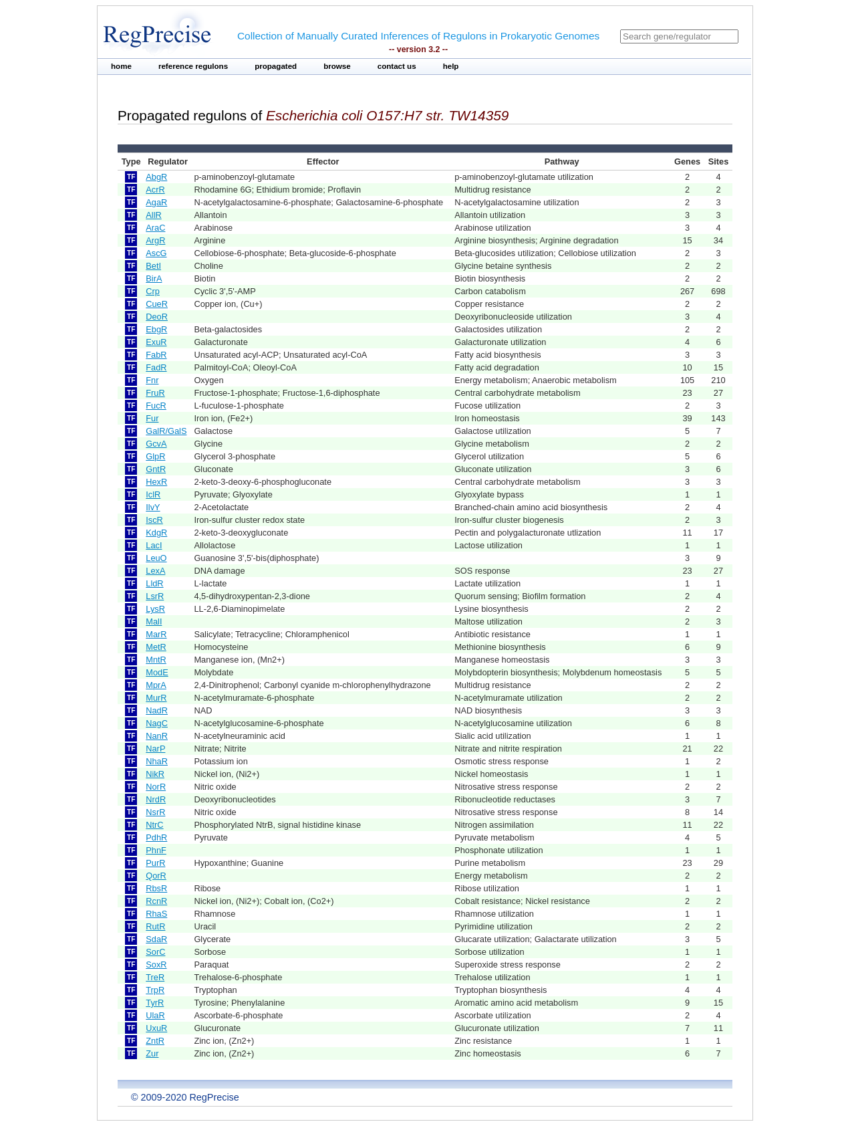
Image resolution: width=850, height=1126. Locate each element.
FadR (156, 367)
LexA (155, 571)
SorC (155, 952)
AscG (156, 253)
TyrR (155, 1003)
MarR (156, 634)
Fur (152, 418)
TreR (155, 977)
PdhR (156, 837)
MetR (156, 647)
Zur (152, 1053)
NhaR (157, 761)
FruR (155, 393)
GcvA (156, 444)
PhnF (156, 850)
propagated (276, 66)
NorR (156, 787)
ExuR (156, 342)
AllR (153, 215)
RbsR (156, 888)
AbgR (156, 177)
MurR (156, 698)
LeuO (156, 558)
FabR (156, 355)
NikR (155, 774)
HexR (156, 482)
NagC (157, 723)
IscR (154, 520)
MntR (156, 660)
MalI (154, 621)
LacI (154, 545)
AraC (155, 228)
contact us (397, 66)
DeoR (157, 317)
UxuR (156, 1028)
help (451, 66)
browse (337, 66)
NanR (157, 736)
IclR (153, 494)
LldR (154, 583)
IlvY (153, 507)
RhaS (156, 914)
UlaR (155, 1015)
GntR (156, 469)
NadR (157, 710)
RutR (155, 926)
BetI (153, 266)
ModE (157, 672)
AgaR (156, 202)
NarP (155, 749)
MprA (156, 685)
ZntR (155, 1041)
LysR (155, 609)
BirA (154, 278)
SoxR (156, 965)
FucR (156, 406)
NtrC (154, 825)
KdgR (156, 533)
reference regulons (193, 66)
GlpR (155, 456)
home (121, 66)
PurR (155, 863)
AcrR (155, 190)
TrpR (155, 990)
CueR (157, 304)
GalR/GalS (166, 431)
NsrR (155, 812)
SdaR (156, 939)
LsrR (155, 596)
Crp (153, 291)
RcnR (156, 901)
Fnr (152, 380)
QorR (156, 876)
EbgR (156, 329)
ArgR (155, 240)
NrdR (156, 799)
